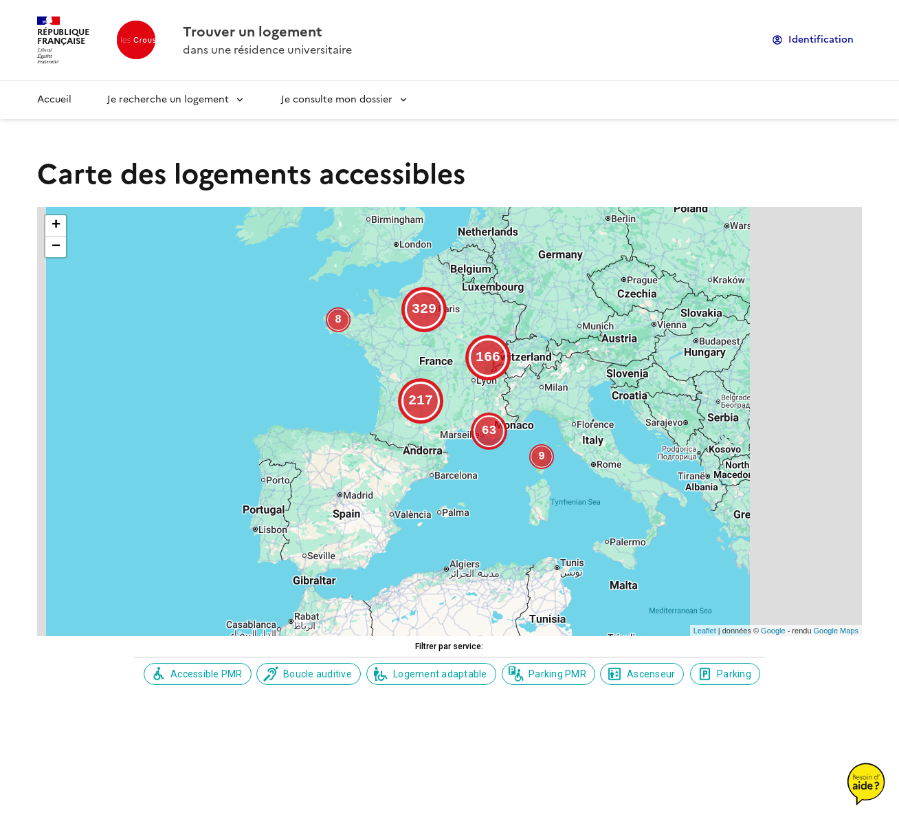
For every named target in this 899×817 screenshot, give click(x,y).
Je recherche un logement (168, 99)
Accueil (54, 99)
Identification (821, 39)
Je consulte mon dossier (336, 99)
